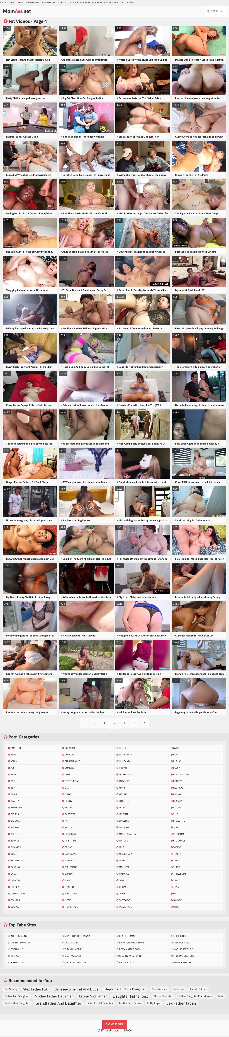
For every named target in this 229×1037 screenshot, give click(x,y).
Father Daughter (159, 990)
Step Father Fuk (35, 991)
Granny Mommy (32, 3)
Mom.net (21, 12)
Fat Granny (10, 990)
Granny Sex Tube (48, 3)
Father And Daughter (16, 997)
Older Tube (85, 3)
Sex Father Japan (181, 1004)
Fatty (220, 997)
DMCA (128, 1031)
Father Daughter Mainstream (195, 997)
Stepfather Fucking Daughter (125, 990)
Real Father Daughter (16, 1004)
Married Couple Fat (163, 997)
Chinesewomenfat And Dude (76, 991)
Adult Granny (16, 3)
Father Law (178, 990)
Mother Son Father (130, 1004)
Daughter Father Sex (130, 997)
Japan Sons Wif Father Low (100, 1004)
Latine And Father (93, 997)
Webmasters (114, 1031)
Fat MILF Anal (198, 990)
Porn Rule (62, 3)
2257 (100, 1031)
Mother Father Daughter (54, 997)
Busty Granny (126, 3)
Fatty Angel (153, 1004)
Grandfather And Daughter (58, 1004)
